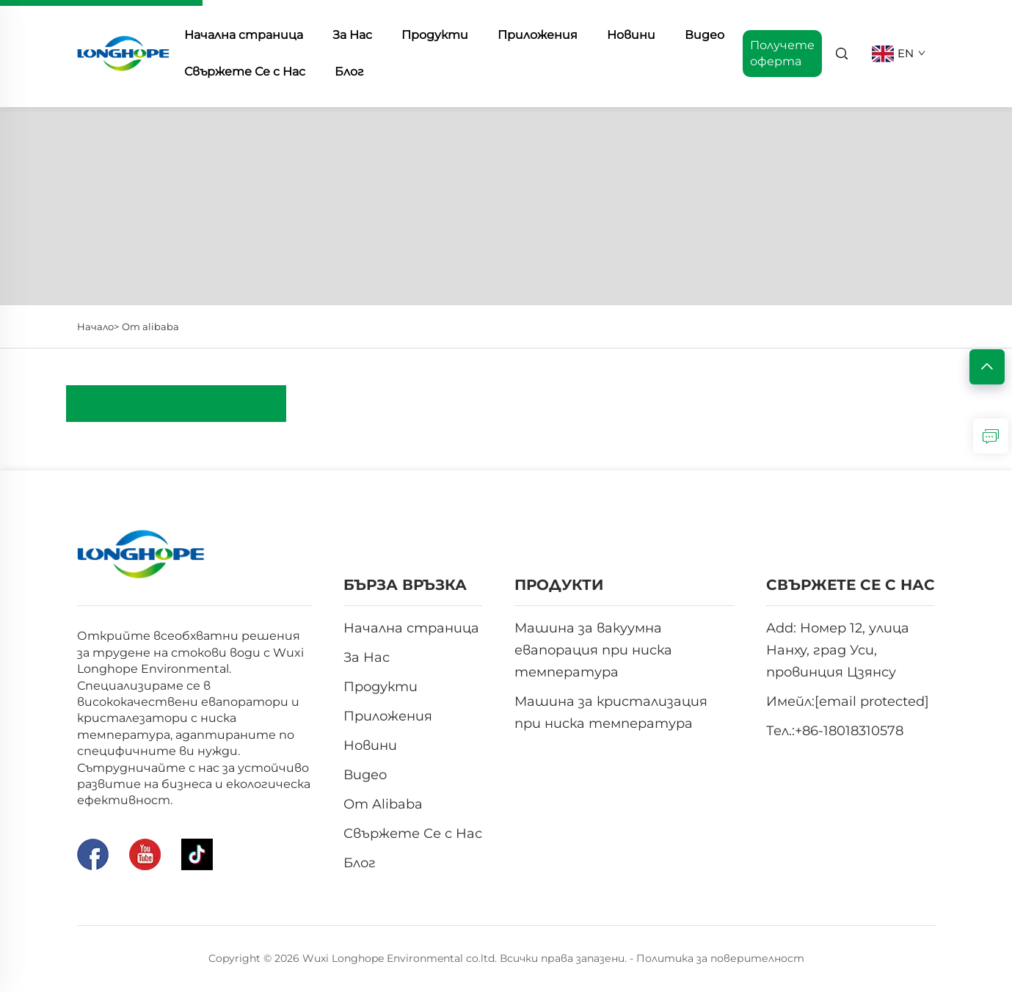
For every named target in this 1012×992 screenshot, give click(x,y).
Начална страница (411, 628)
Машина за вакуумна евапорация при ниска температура (593, 650)
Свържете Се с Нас (244, 72)
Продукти (434, 35)
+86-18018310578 (849, 731)
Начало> (98, 326)
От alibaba (150, 326)
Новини (631, 35)
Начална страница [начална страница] (243, 35)
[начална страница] (123, 52)
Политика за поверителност (720, 958)
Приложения (538, 35)
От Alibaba (383, 804)
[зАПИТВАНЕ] (990, 435)
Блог (349, 72)
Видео (704, 35)
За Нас (352, 35)
